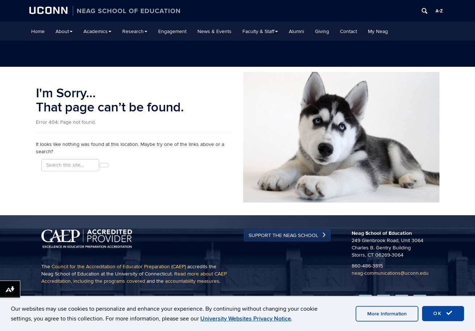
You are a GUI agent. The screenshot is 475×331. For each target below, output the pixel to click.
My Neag (378, 31)
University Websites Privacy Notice (245, 318)
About (64, 31)
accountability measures (192, 281)
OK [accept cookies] (443, 313)
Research (134, 31)
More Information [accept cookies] (387, 314)
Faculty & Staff (260, 31)
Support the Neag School (283, 235)
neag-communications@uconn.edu (390, 273)
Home (38, 31)
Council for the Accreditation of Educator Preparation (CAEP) (119, 266)
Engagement (172, 31)
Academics (97, 31)
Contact (348, 31)
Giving (322, 31)
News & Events (214, 31)
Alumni (296, 31)
